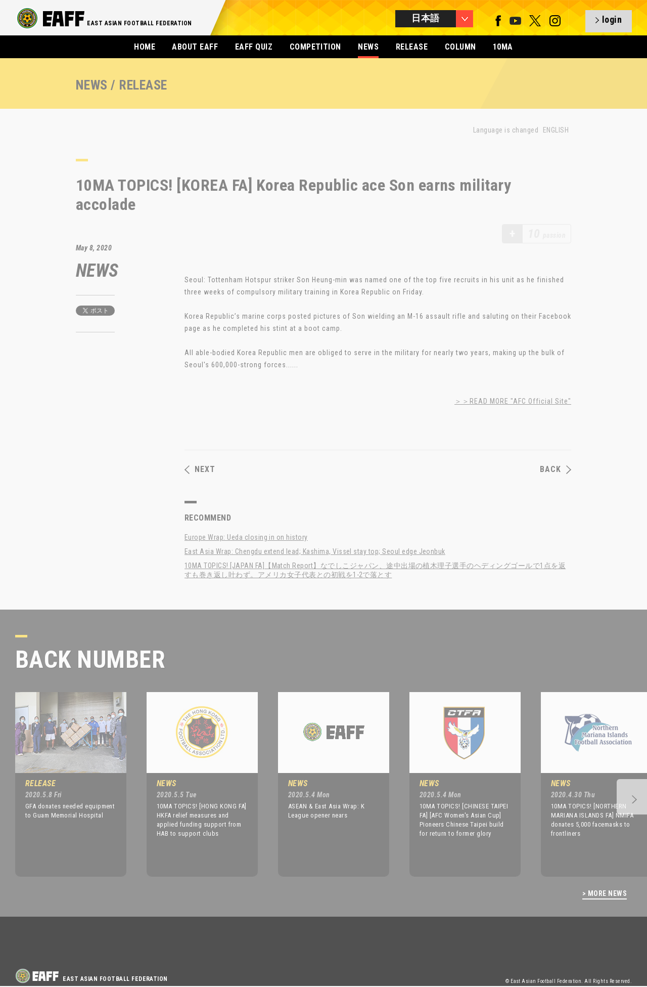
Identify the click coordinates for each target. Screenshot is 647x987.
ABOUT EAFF (195, 47)
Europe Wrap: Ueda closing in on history (246, 537)
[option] (63, 784)
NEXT (199, 469)
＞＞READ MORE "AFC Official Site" (512, 401)
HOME (144, 47)
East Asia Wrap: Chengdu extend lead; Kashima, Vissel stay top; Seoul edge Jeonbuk (314, 551)
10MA (503, 47)
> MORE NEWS (604, 893)
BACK (555, 469)
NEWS (368, 47)
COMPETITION (315, 47)
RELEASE (412, 47)
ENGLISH (556, 130)
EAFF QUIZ (253, 47)
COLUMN (460, 47)
